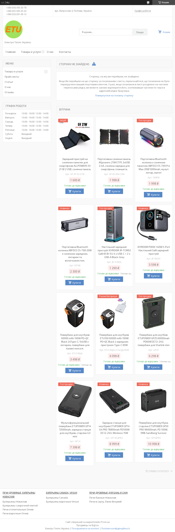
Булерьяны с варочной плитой (20, 505)
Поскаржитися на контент (85, 528)
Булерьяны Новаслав (15, 501)
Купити (76, 191)
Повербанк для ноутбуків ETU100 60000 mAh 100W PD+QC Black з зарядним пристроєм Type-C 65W (114, 339)
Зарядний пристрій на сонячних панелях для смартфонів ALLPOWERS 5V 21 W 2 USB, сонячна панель (75, 164)
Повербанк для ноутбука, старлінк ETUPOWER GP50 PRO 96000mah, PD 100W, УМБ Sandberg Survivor (153, 427)
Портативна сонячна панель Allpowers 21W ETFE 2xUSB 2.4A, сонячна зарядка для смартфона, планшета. (114, 164)
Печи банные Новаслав (102, 497)
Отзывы (9, 92)
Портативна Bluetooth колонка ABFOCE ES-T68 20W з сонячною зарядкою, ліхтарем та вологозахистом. (75, 253)
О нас (50, 52)
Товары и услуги (31, 52)
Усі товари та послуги (157, 471)
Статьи (9, 81)
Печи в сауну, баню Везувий (105, 501)
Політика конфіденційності (115, 528)
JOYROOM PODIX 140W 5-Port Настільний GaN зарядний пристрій (153, 250)
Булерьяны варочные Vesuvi (62, 501)
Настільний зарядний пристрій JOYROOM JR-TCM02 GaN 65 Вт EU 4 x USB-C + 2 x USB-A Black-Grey (114, 252)
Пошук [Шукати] (140, 32)
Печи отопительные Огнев (18, 509)
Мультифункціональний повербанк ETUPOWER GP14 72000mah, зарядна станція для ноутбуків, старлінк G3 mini (75, 429)
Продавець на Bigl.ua (87, 525)
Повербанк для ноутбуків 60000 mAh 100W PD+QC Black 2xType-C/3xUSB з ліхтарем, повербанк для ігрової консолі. (75, 341)
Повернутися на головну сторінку (114, 95)
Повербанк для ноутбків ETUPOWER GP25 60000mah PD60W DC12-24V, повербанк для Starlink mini (153, 339)
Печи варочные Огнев (15, 513)
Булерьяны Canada (57, 497)
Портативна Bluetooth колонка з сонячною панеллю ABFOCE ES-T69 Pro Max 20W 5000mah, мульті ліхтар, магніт (153, 165)
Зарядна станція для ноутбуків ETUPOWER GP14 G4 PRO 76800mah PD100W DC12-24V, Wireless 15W (114, 427)
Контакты (65, 52)
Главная (11, 52)
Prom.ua (105, 522)
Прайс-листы (12, 76)
